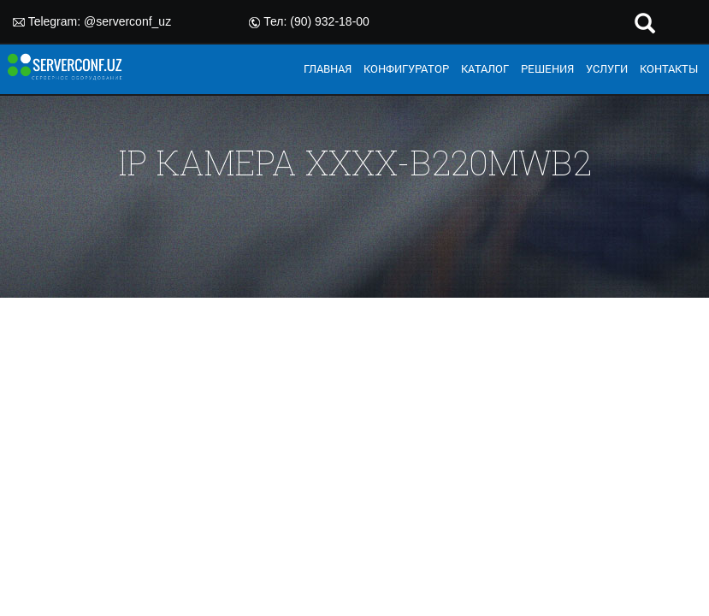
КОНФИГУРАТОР (406, 68)
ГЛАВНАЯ (328, 68)
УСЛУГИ (607, 68)
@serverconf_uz (127, 21)
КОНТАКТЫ (669, 68)
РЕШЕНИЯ (547, 68)
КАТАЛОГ (485, 68)
